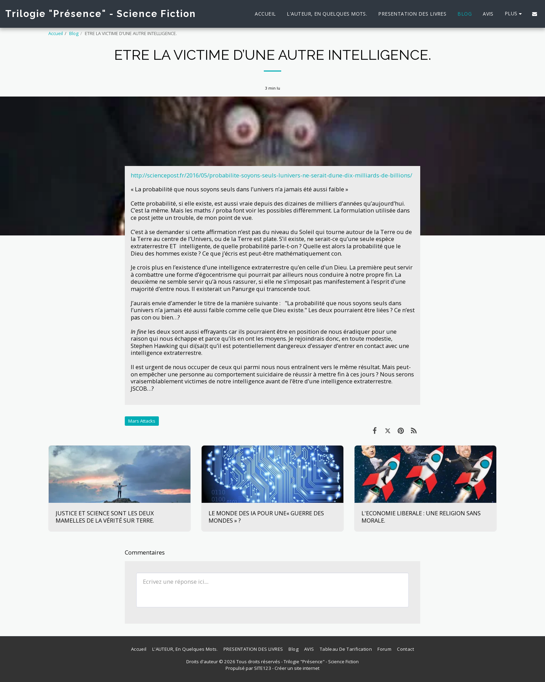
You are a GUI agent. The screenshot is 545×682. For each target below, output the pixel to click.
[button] (534, 13)
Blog (74, 33)
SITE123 (262, 668)
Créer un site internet (297, 668)
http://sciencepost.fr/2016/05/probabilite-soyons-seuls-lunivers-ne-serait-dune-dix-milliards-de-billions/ (271, 175)
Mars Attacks (141, 421)
